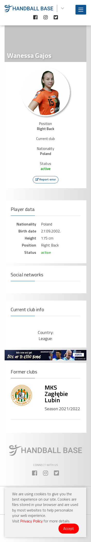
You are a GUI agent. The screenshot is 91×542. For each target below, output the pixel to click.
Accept (68, 528)
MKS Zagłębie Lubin (56, 394)
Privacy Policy (31, 521)
